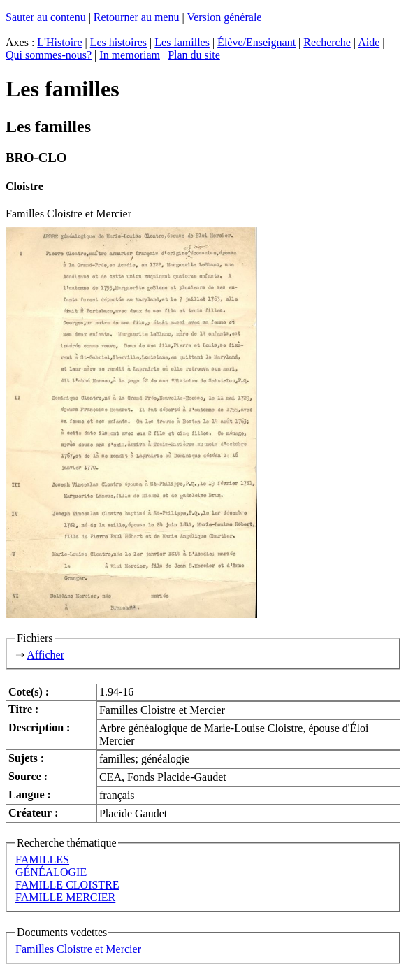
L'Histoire (59, 42)
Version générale (224, 17)
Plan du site (194, 55)
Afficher (45, 655)
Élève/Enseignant (256, 42)
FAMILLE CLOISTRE (67, 885)
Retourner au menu (137, 17)
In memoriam (129, 55)
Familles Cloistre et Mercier (78, 949)
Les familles (182, 42)
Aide (368, 42)
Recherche (327, 42)
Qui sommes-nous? (49, 55)
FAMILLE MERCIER (65, 897)
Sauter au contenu (46, 17)
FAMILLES (42, 859)
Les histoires (118, 42)
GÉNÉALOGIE (51, 872)
